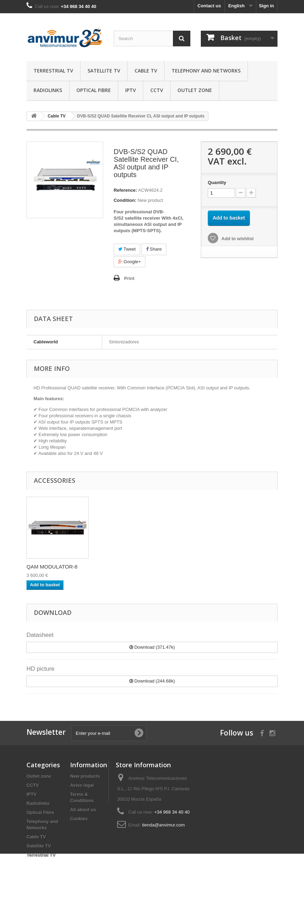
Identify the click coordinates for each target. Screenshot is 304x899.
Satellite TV (104, 70)
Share (154, 249)
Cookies (79, 818)
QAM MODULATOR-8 (190, 567)
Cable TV (146, 70)
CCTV (156, 90)
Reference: (125, 190)
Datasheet (40, 635)
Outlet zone (194, 90)
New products (85, 776)
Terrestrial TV (53, 70)
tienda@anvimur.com (163, 825)
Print (129, 278)
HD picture (40, 668)
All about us (83, 809)
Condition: (125, 200)
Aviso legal (82, 785)
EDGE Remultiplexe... (51, 567)
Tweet (127, 249)
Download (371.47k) (152, 647)
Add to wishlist (237, 238)
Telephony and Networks (206, 70)
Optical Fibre (93, 90)
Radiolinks (47, 90)
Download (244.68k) (152, 681)
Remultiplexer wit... (118, 567)
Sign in (266, 5)
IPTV (130, 90)
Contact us (209, 5)
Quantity (217, 182)
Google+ (129, 261)
